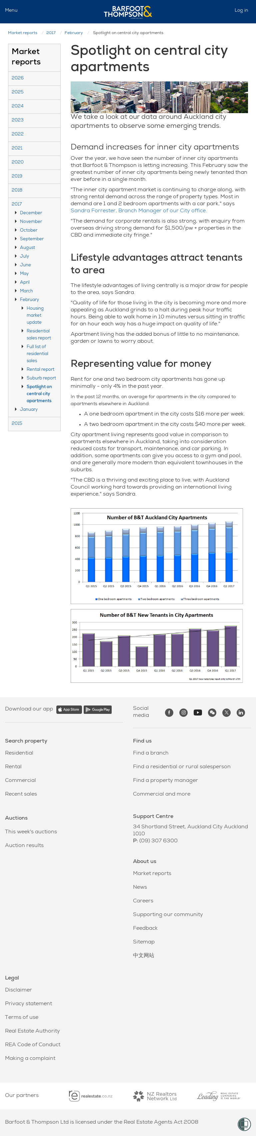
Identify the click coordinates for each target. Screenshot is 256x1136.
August (27, 248)
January (29, 410)
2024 (17, 106)
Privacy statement (28, 1004)
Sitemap (144, 942)
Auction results (24, 846)
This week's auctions (31, 832)
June (25, 265)
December (31, 213)
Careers (143, 901)
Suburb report (41, 378)
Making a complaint (30, 1059)
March (26, 291)
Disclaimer (18, 990)
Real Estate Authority (32, 1031)
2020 (18, 163)
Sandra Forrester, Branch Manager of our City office (138, 211)
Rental (13, 767)
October (28, 231)
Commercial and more (161, 794)
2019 (17, 177)
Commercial (20, 781)
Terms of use (21, 1018)
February (74, 33)
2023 (18, 120)
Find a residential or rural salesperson (182, 767)
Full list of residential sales (37, 354)
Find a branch (151, 753)
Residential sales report (39, 335)
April (25, 283)
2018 (17, 191)
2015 (17, 424)
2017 (51, 33)
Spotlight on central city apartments (39, 394)
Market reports (22, 33)
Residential (19, 753)
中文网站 (143, 956)
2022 (18, 134)
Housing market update (35, 316)
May (24, 274)
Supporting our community (168, 915)
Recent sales (21, 794)
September (32, 239)
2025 (18, 92)
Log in (241, 10)
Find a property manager (165, 781)
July (24, 257)
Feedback (145, 928)
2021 (17, 149)
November (31, 222)
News (140, 887)
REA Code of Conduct (32, 1045)
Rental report (40, 370)
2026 (18, 78)
